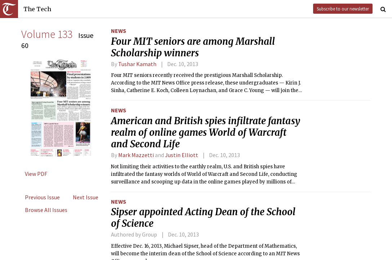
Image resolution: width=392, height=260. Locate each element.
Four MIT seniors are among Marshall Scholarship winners (193, 47)
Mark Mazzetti (136, 155)
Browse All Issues (46, 209)
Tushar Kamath (137, 64)
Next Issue (85, 197)
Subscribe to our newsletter (343, 9)
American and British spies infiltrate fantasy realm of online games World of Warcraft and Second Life (205, 132)
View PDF (36, 173)
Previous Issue (42, 197)
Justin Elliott (181, 155)
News (118, 30)
